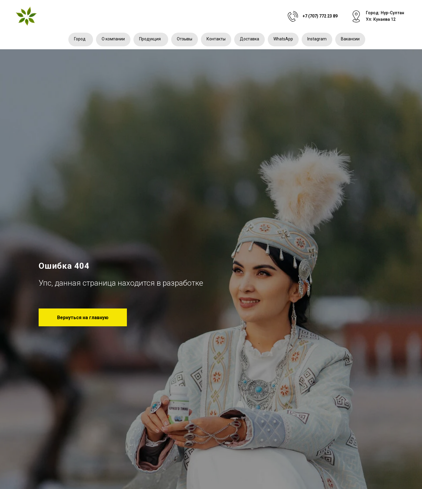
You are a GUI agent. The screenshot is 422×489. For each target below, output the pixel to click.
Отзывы (184, 39)
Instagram (317, 39)
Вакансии (350, 39)
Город (80, 39)
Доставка (249, 39)
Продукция (150, 39)
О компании (113, 39)
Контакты (216, 39)
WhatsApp (283, 39)
